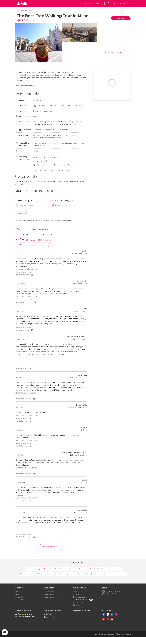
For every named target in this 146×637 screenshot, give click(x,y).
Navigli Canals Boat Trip (45, 574)
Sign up (126, 3)
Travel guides (49, 597)
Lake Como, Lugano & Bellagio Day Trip (70, 574)
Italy (18, 10)
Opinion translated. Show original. (26, 269)
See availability (121, 18)
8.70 (20, 20)
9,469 (26, 20)
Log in (116, 3)
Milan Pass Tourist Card (79, 569)
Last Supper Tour (116, 569)
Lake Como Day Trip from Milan (37, 569)
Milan (30, 10)
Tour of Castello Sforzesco (98, 569)
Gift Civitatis (19, 600)
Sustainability (20, 597)
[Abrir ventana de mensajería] (5, 632)
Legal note (110, 634)
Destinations (49, 592)
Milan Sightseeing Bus (27, 574)
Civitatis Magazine (51, 594)
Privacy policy (120, 634)
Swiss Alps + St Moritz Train (59, 569)
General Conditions (100, 634)
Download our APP (52, 611)
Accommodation (79, 602)
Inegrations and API (81, 600)
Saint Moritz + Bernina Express (116, 574)
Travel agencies (79, 597)
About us (18, 592)
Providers (76, 592)
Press (17, 594)
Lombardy (23, 10)
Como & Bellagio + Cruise (94, 574)
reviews (31, 20)
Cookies (128, 634)
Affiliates (76, 594)
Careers (76, 605)
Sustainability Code (43, 146)
